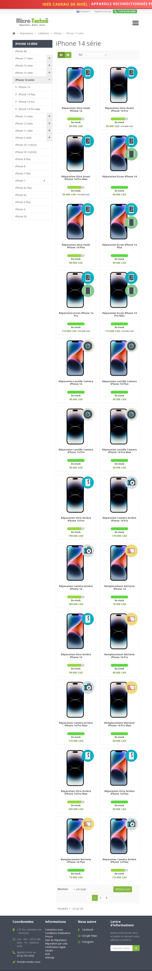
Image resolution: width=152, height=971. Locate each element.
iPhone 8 (20, 166)
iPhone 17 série (24, 58)
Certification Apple (55, 938)
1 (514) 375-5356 (125, 11)
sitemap (49, 949)
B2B (47, 945)
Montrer (63, 880)
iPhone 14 (24, 87)
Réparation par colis (56, 935)
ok (136, 939)
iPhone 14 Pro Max (29, 109)
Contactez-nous (54, 921)
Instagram (88, 933)
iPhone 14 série (24, 80)
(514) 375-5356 (25, 947)
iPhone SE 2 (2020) (26, 152)
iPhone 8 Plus (23, 159)
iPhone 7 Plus (23, 173)
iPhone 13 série (24, 116)
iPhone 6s (20, 195)
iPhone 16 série (24, 65)
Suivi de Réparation (56, 931)
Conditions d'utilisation (58, 924)
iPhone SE (21, 216)
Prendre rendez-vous (28, 953)
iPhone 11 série (24, 130)
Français (83, 11)
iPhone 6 (20, 209)
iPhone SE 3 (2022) (26, 144)
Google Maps (89, 927)
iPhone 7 (20, 180)
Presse (49, 928)
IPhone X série (23, 137)
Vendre (49, 942)
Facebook (87, 921)
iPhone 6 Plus (23, 202)
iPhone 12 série (24, 123)
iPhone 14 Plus (26, 94)
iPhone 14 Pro (26, 101)
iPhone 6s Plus (23, 187)
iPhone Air (21, 51)
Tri (80, 54)
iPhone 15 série (24, 72)
